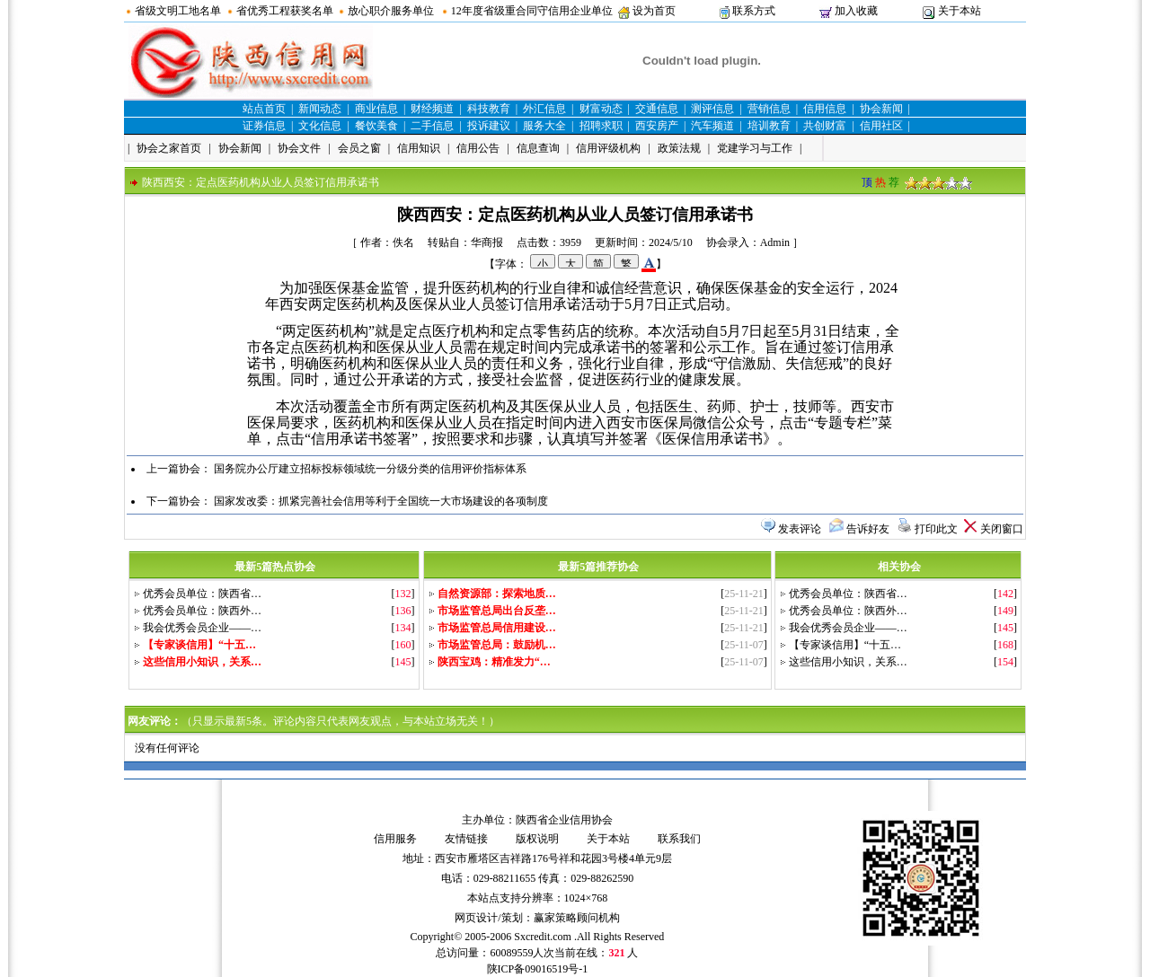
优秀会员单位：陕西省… (202, 593)
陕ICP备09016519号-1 (537, 969)
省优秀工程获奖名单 (284, 10)
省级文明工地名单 (178, 10)
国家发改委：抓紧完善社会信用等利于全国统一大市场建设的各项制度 (381, 501)
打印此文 (936, 529)
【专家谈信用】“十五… (845, 644)
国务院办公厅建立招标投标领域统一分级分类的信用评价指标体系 (370, 468)
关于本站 (959, 10)
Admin (775, 242)
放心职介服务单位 (391, 10)
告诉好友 (867, 529)
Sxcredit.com (542, 936)
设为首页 (654, 10)
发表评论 (799, 529)
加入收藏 (856, 10)
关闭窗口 (1001, 529)
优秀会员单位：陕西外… (202, 610)
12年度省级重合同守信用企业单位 (532, 10)
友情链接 (466, 838)
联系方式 (753, 10)
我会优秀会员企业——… (202, 627)
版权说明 (537, 838)
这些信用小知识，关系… (848, 662)
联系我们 (679, 838)
